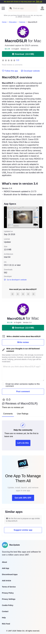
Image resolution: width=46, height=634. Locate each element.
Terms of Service (9, 587)
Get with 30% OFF (23, 497)
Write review (23, 342)
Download (23, 54)
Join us (39, 1)
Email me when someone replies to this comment (23, 385)
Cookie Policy (7, 605)
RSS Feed (6, 624)
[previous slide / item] (5, 217)
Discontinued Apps (10, 574)
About (4, 562)
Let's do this (23, 443)
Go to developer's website (15, 280)
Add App (5, 568)
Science (22, 22)
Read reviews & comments (12, 65)
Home (4, 22)
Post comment (23, 391)
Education (13, 22)
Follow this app (10, 71)
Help (4, 617)
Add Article (6, 580)
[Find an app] (10, 8)
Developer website (30, 71)
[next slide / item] (40, 217)
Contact (5, 611)
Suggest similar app (23, 530)
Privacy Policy (8, 593)
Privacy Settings (8, 599)
